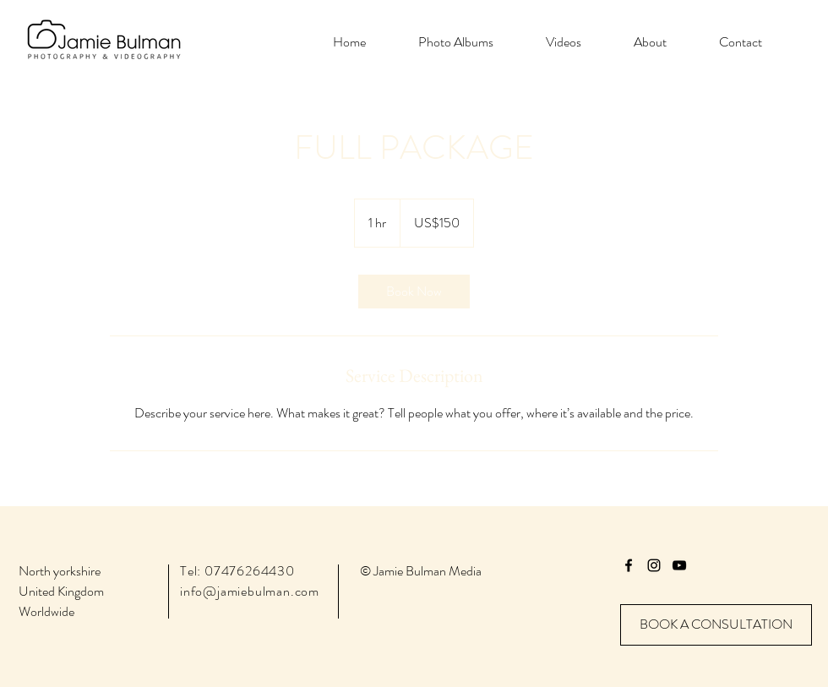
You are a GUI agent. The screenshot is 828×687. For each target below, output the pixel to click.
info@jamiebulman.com (249, 591)
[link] (414, 291)
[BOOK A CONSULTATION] (716, 625)
